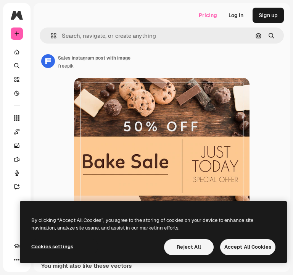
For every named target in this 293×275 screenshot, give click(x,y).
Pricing (208, 15)
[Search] (17, 66)
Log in (236, 15)
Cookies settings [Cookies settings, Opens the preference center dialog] (52, 246)
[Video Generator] (17, 159)
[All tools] (17, 118)
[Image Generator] (17, 145)
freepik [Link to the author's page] (66, 66)
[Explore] (17, 93)
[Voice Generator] (17, 173)
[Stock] (17, 79)
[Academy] (17, 246)
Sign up (268, 15)
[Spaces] (17, 132)
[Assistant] (17, 187)
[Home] (17, 52)
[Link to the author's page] (48, 61)
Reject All (189, 247)
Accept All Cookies (247, 247)
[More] (17, 260)
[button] (50, 36)
